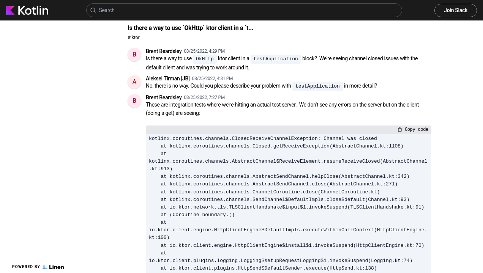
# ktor (133, 37)
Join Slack (455, 10)
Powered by (38, 267)
